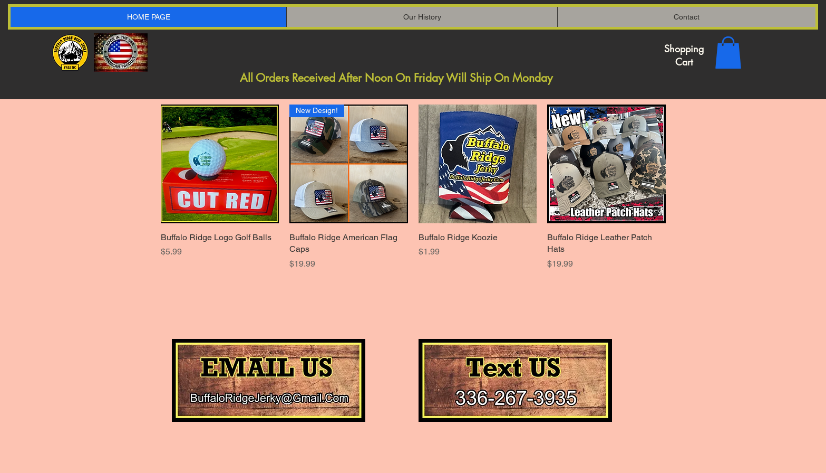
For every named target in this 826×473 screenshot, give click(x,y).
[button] (728, 52)
